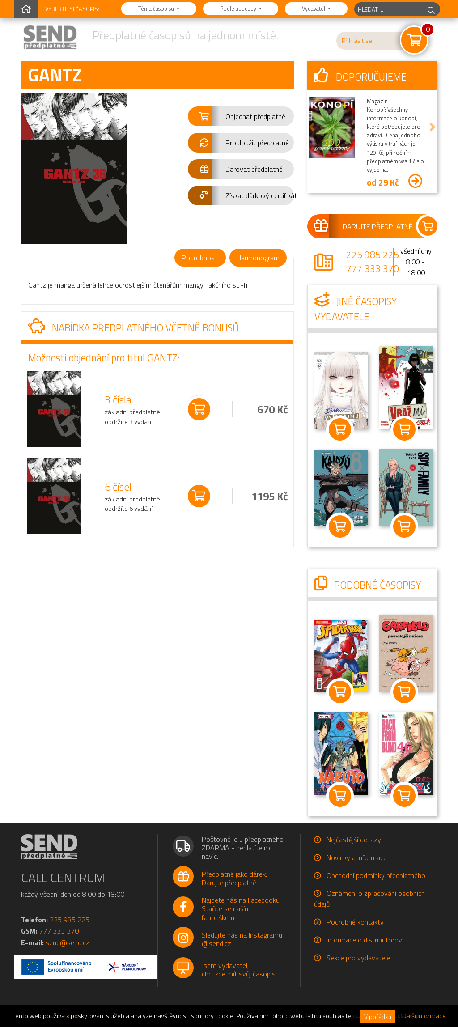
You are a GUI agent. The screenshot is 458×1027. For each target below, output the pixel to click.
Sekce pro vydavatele (358, 957)
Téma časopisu (156, 8)
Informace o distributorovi (365, 939)
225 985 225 (372, 254)
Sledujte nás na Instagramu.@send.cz (243, 939)
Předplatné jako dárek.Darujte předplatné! (234, 878)
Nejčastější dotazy (354, 839)
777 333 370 (372, 268)
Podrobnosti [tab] (200, 257)
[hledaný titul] (388, 9)
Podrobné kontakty (355, 922)
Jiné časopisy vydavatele (355, 309)
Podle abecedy (239, 8)
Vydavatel (314, 8)
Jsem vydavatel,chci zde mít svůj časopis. (239, 969)
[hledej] (431, 9)
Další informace (424, 1016)
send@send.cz (67, 942)
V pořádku (377, 1016)
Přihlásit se (357, 41)
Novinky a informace (357, 857)
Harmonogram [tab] (258, 257)
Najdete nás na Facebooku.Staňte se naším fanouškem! (241, 908)
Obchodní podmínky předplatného (376, 875)
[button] (241, 116)
